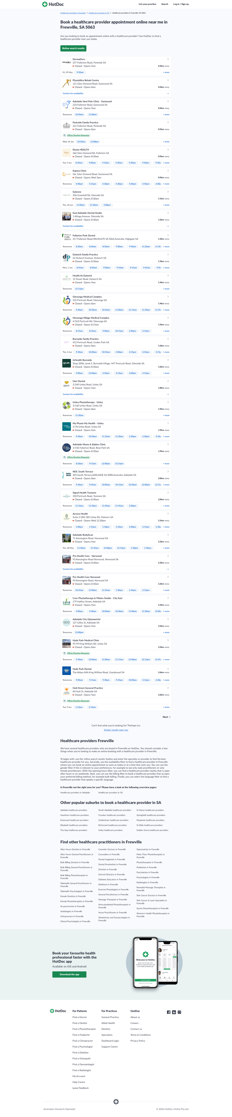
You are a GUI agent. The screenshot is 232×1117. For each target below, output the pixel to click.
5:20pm (105, 184)
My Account (78, 1076)
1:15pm (92, 527)
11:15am (133, 310)
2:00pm (107, 205)
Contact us (136, 1029)
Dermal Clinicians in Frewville (111, 875)
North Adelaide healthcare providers (114, 810)
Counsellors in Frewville (109, 854)
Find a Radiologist (81, 1070)
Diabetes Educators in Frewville (112, 880)
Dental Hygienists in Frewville (111, 860)
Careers (134, 1023)
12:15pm (79, 289)
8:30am (79, 247)
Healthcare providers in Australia (73, 13)
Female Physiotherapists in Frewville (76, 901)
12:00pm (94, 142)
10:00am (93, 352)
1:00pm (79, 527)
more (166, 72)
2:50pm (145, 437)
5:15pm (92, 184)
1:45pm (119, 527)
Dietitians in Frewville (108, 885)
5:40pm (132, 184)
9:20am (119, 163)
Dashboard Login (110, 1041)
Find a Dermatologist (83, 1064)
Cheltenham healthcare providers (113, 820)
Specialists (107, 1035)
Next (165, 717)
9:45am (146, 268)
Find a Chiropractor (82, 1041)
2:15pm (145, 331)
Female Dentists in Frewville (73, 896)
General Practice (110, 1017)
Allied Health (108, 1023)
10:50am (79, 115)
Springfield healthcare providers (151, 815)
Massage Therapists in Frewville (112, 900)
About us (135, 1017)
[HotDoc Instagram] (179, 1012)
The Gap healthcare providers (73, 830)
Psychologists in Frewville (148, 878)
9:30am (132, 163)
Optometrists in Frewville (148, 849)
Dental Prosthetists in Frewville (112, 865)
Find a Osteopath (81, 1058)
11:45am (159, 310)
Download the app (69, 974)
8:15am (79, 331)
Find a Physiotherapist (84, 1029)
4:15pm (145, 373)
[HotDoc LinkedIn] (174, 1012)
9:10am (105, 163)
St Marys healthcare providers (150, 810)
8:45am (80, 268)
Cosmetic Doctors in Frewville (112, 849)
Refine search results (73, 48)
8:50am (79, 163)
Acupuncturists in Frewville (72, 906)
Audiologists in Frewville (71, 911)
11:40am (106, 506)
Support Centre (110, 1047)
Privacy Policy (137, 1041)
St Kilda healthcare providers (150, 825)
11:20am (146, 247)
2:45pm (145, 352)
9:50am (80, 72)
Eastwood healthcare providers (74, 820)
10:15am (119, 331)
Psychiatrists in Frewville (147, 872)
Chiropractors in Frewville (71, 916)
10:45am (106, 310)
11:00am (93, 115)
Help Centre (78, 1082)
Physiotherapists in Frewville (149, 862)
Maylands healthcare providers (150, 820)
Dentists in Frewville (107, 870)
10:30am (81, 142)
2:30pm (132, 437)
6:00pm (159, 184)
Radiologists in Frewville (147, 883)
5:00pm (79, 184)
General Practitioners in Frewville (113, 895)
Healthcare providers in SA (99, 13)
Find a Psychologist (82, 1047)
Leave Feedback (80, 1088)
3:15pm (159, 352)
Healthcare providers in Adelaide (75, 793)
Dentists (106, 1029)
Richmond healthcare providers (112, 825)
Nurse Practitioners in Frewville (112, 913)
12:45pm (159, 660)
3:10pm (159, 437)
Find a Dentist (79, 1023)
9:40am (145, 163)
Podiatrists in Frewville (147, 867)
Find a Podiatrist (81, 1035)
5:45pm (145, 184)
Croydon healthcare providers (111, 815)
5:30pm (119, 184)
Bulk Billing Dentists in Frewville (74, 862)
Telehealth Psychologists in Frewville (76, 891)
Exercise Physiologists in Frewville (113, 890)
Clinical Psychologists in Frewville (75, 921)
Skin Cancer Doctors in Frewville (151, 896)
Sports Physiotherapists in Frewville (153, 908)
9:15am (133, 268)
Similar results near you (116, 730)
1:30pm (105, 527)
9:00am (92, 163)
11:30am (94, 205)
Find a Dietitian (80, 1052)
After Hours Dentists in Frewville (75, 849)
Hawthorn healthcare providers (74, 815)
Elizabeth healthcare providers (74, 825)
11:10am (106, 437)
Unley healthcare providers (110, 830)
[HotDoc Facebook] (168, 1012)
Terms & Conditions (140, 1035)
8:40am (92, 247)
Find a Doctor (79, 1017)
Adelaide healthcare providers (73, 810)
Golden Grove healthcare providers (152, 830)
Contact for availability (116, 94)
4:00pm (132, 373)
